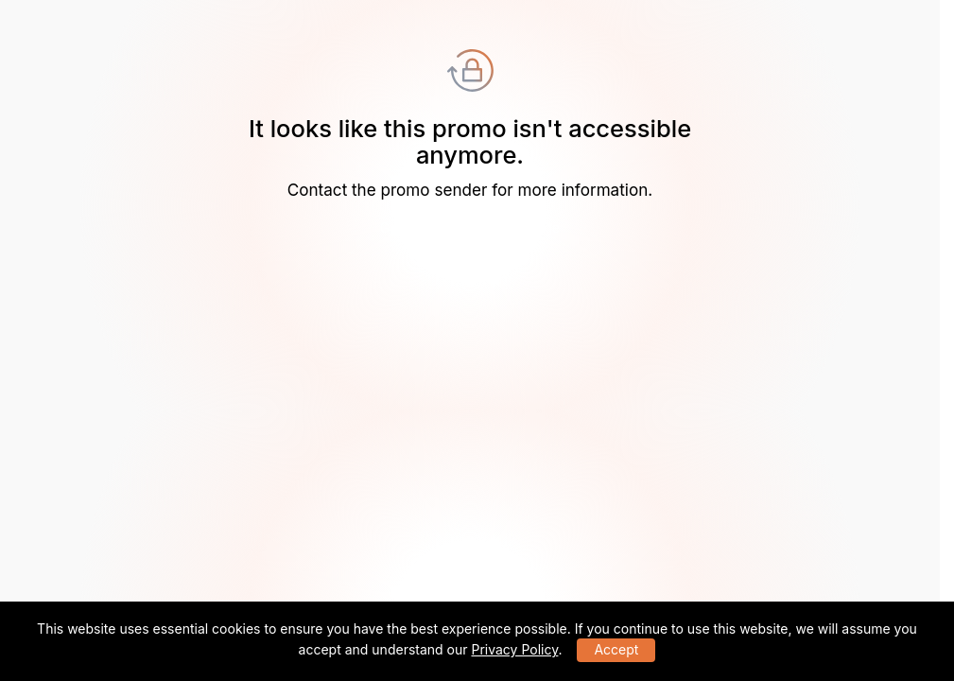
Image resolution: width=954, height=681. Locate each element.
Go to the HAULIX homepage (470, 227)
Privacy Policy (514, 649)
